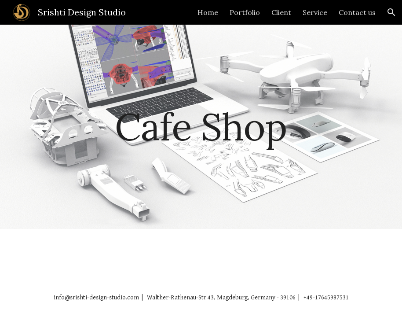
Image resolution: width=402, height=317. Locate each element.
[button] (391, 12)
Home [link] (207, 12)
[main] (201, 126)
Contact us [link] (357, 12)
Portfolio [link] (245, 12)
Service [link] (315, 12)
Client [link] (281, 12)
